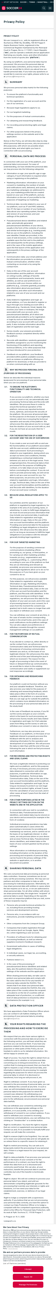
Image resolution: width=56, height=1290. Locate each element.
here (22, 959)
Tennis (32, 2)
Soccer (23, 2)
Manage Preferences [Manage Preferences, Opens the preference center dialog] (28, 1285)
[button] (44, 8)
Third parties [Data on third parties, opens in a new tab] (13, 1249)
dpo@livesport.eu (12, 1018)
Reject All (28, 1277)
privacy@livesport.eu (15, 76)
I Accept (28, 1269)
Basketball (43, 2)
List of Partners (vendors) (14, 1263)
